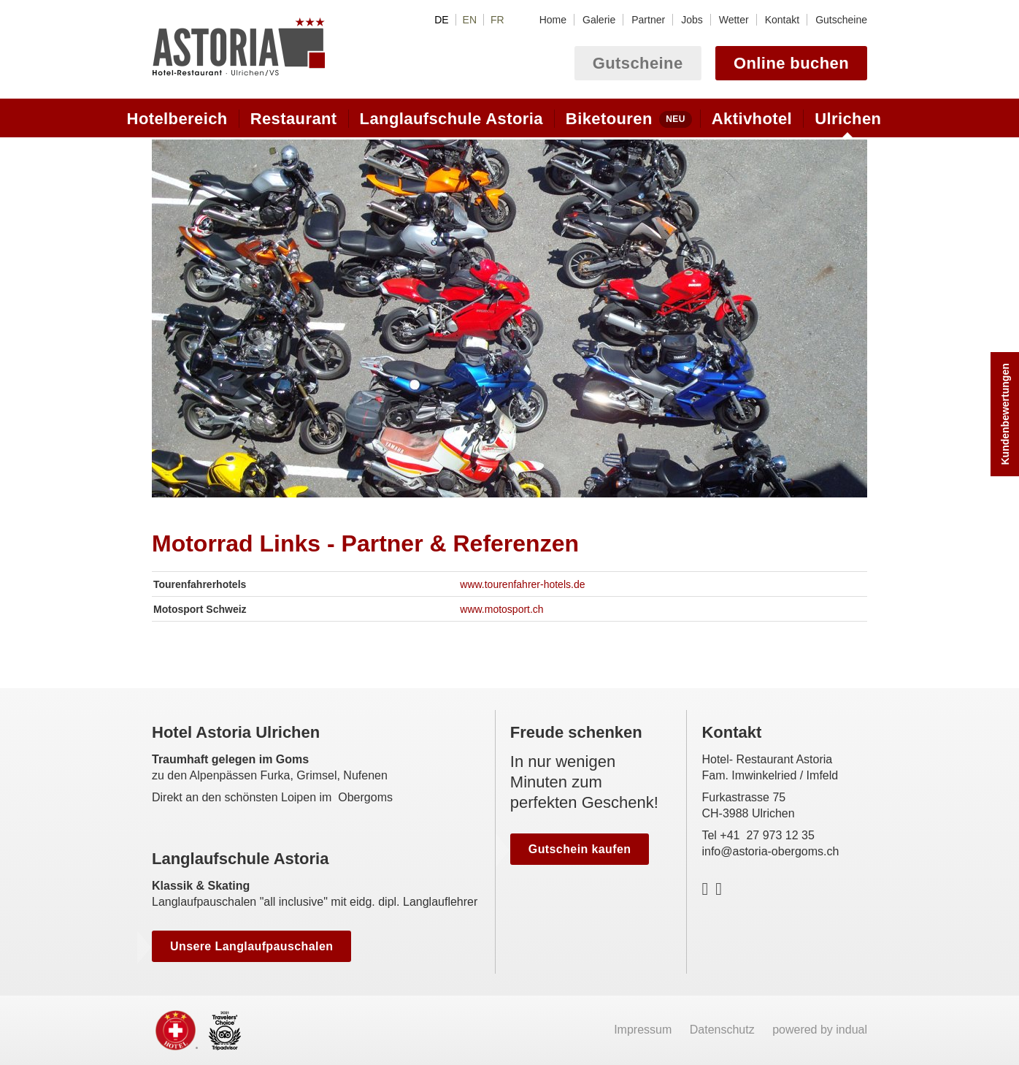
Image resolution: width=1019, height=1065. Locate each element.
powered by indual (819, 1029)
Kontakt (731, 732)
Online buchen (791, 63)
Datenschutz (724, 1029)
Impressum (644, 1029)
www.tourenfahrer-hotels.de (522, 584)
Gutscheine (638, 63)
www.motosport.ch (501, 609)
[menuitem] (552, 20)
